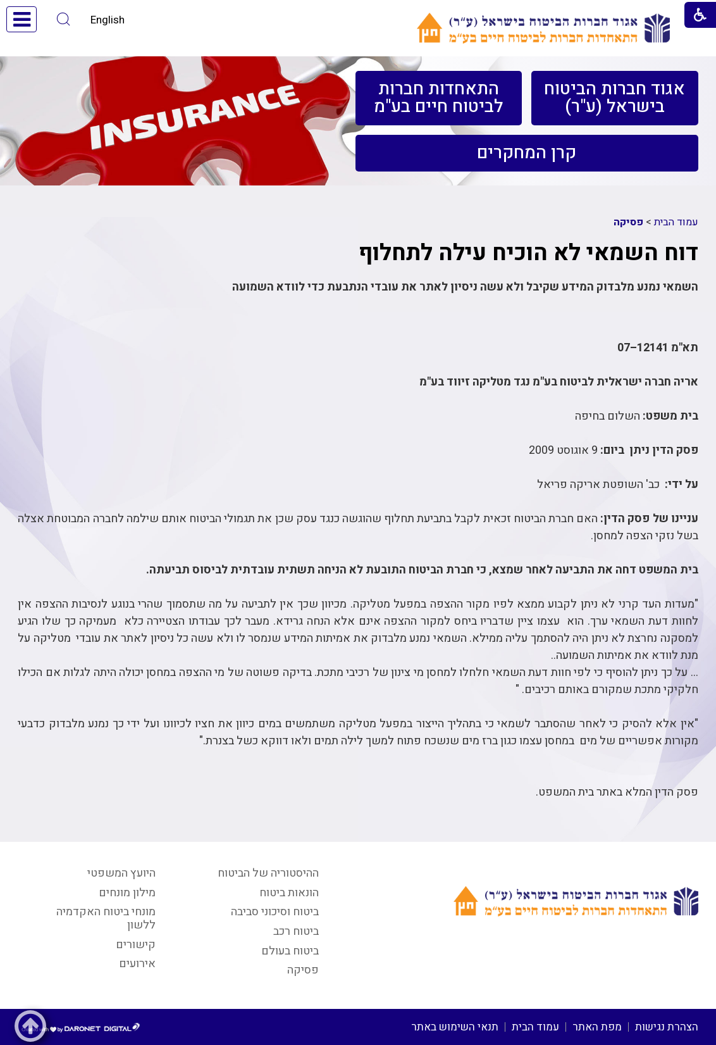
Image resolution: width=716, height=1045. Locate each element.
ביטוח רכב (296, 931)
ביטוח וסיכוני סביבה (275, 911)
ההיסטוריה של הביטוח (268, 873)
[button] (63, 19)
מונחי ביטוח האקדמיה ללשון (106, 918)
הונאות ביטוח (289, 892)
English (107, 20)
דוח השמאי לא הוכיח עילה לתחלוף (528, 253)
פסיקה (628, 222)
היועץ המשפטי (121, 873)
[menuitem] (614, 98)
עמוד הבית (676, 222)
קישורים (136, 944)
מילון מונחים (127, 892)
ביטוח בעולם (290, 951)
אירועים (137, 963)
